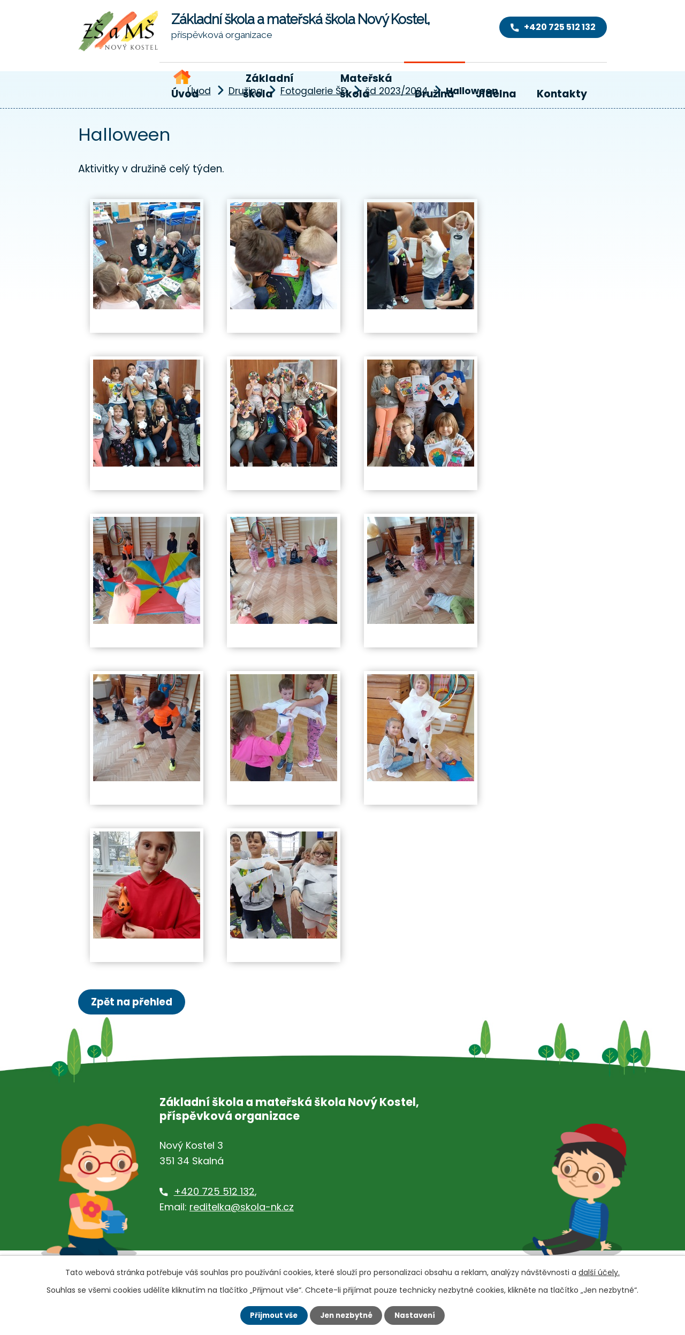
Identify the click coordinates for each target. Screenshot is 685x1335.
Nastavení (418, 1314)
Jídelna (496, 94)
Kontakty (562, 94)
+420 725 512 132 (214, 1192)
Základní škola (268, 86)
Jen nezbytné (346, 1314)
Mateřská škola (366, 86)
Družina (434, 94)
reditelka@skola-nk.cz (241, 1208)
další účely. (599, 1271)
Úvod (185, 94)
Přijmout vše (270, 1314)
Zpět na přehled (135, 1002)
